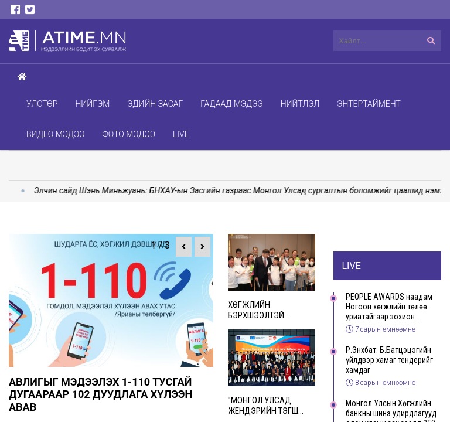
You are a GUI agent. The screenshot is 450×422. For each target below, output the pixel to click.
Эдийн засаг (155, 103)
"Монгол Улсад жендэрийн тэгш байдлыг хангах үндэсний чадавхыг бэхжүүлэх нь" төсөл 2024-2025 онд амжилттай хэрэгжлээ (271, 405)
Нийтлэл (300, 103)
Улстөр (41, 103)
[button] (184, 247)
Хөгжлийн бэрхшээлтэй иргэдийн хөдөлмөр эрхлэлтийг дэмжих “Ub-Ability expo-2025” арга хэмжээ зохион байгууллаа (271, 310)
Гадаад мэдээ (231, 103)
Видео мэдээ (55, 134)
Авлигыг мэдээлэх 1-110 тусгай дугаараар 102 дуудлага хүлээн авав (100, 394)
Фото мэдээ (128, 134)
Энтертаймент (369, 103)
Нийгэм (92, 103)
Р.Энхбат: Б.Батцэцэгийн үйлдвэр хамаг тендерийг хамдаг (389, 360)
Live (181, 134)
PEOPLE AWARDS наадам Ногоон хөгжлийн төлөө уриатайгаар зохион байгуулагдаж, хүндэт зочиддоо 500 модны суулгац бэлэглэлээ (389, 306)
